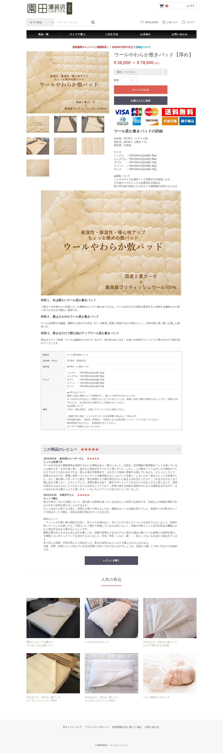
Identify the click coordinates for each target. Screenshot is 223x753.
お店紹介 (145, 34)
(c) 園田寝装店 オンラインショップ (111, 745)
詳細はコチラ (143, 47)
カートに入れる (140, 89)
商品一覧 (43, 34)
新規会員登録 (149, 22)
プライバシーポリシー (97, 727)
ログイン (188, 22)
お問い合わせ (180, 34)
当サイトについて (72, 727)
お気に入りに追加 (140, 100)
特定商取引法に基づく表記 (127, 727)
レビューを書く (111, 560)
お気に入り (170, 22)
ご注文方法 (111, 34)
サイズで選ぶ (78, 34)
